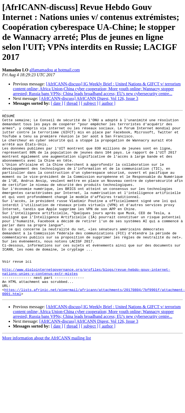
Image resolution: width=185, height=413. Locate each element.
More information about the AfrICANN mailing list (46, 374)
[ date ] (57, 103)
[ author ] (107, 103)
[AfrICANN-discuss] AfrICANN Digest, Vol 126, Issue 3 (88, 98)
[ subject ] (89, 103)
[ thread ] (72, 103)
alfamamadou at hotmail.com (54, 70)
